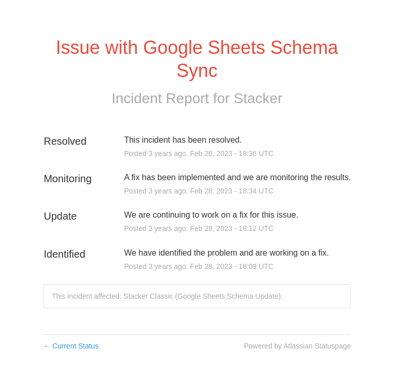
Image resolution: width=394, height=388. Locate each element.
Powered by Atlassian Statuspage (297, 346)
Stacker (258, 98)
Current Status (70, 346)
